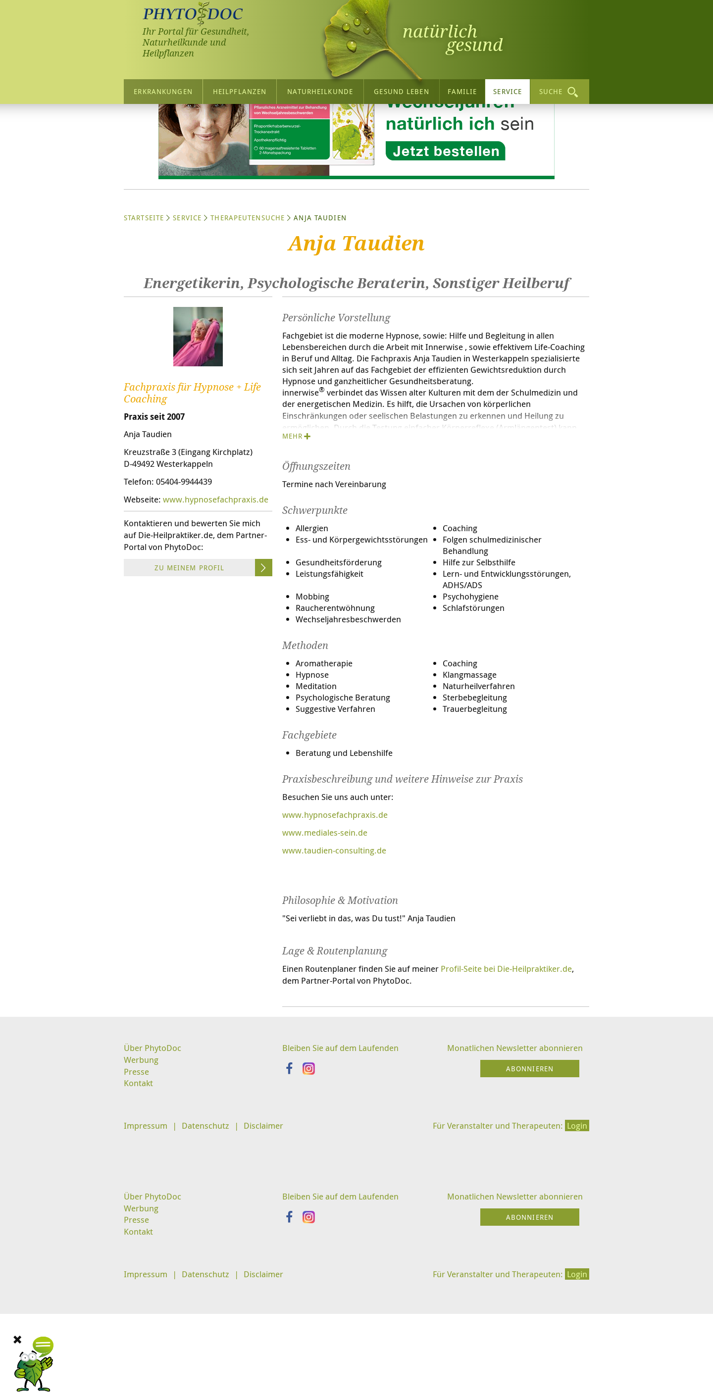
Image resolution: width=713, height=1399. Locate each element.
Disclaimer (271, 1244)
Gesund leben (401, 89)
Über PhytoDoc (154, 1163)
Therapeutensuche (247, 307)
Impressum (147, 1244)
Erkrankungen (163, 89)
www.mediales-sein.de (328, 944)
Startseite (144, 307)
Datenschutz (210, 1244)
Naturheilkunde (320, 89)
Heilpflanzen (239, 89)
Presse (137, 1188)
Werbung (142, 1176)
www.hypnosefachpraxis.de (179, 605)
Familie (462, 89)
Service (507, 89)
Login (575, 1244)
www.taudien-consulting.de (337, 962)
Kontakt (139, 1201)
